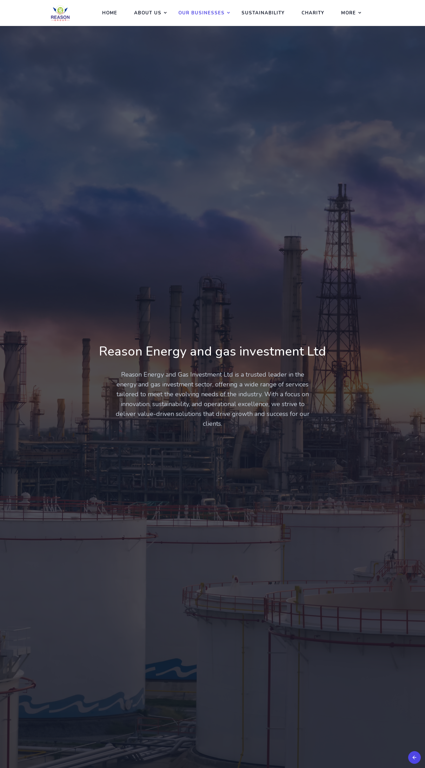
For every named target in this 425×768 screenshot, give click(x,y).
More (348, 13)
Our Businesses (201, 13)
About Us (147, 13)
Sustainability (263, 13)
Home (109, 13)
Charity (312, 13)
